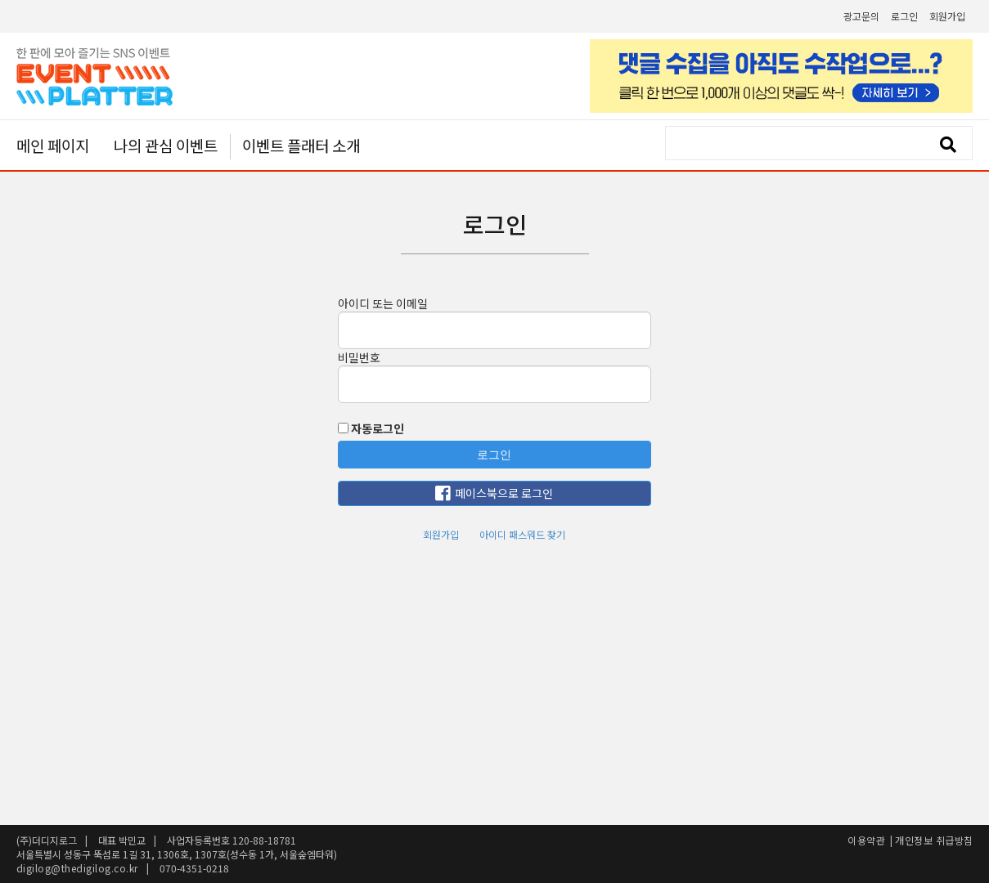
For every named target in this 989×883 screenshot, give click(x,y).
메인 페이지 (52, 145)
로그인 (904, 16)
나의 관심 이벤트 (166, 145)
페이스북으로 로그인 (494, 493)
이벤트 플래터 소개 (301, 146)
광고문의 (861, 16)
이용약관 (866, 840)
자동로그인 (371, 428)
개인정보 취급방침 (934, 840)
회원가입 (947, 16)
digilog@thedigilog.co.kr (77, 868)
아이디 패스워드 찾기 (522, 534)
